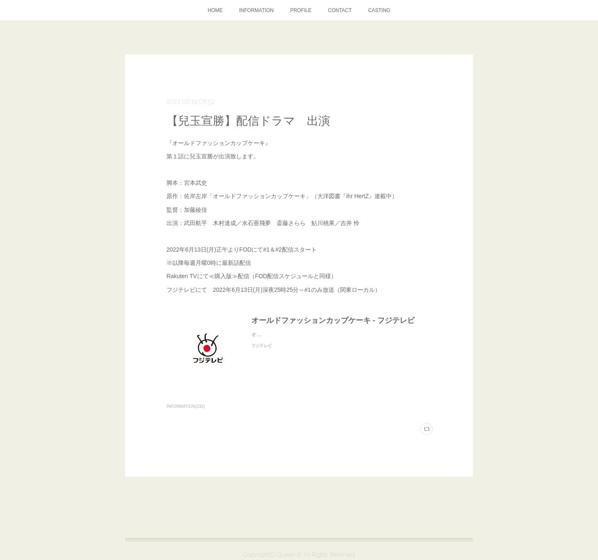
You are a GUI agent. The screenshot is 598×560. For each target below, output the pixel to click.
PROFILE (300, 10)
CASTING (379, 10)
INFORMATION (256, 10)
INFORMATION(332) (185, 406)
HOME (215, 10)
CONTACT (340, 10)
